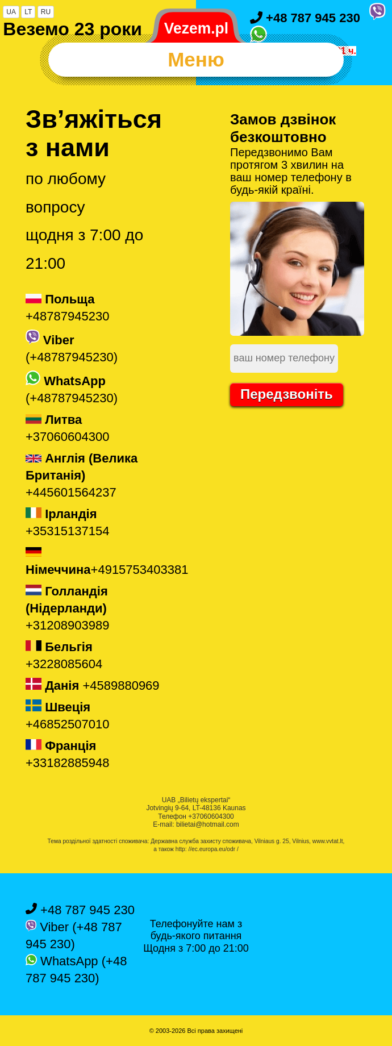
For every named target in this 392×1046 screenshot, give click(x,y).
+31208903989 (67, 608)
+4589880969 (93, 685)
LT (28, 12)
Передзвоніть (286, 394)
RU (46, 12)
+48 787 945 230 (305, 18)
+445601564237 (81, 475)
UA (11, 12)
